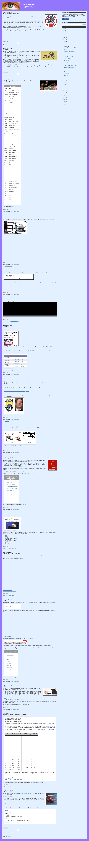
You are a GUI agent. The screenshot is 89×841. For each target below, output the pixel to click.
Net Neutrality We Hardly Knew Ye (10, 301)
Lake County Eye (28, 5)
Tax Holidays (5, 49)
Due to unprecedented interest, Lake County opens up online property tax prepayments (18, 57)
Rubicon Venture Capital (11, 484)
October (65, 71)
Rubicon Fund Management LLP (12, 488)
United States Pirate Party (11, 657)
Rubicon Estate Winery (10, 490)
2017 (64, 44)
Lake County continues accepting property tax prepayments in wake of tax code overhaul (18, 24)
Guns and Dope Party (10, 655)
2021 (64, 37)
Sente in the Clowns (7, 326)
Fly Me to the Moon (7, 217)
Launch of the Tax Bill (7, 235)
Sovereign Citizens (10, 669)
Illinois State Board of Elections (9, 368)
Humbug (4, 271)
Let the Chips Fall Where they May (10, 426)
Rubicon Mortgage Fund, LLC (12, 498)
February (65, 86)
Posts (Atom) (9, 836)
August (65, 75)
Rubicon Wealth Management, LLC (12, 494)
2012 (64, 97)
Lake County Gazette (8, 376)
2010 (64, 101)
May (65, 80)
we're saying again (25, 793)
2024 (64, 32)
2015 (64, 92)
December (66, 46)
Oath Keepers (9, 671)
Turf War (5, 686)
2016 (64, 90)
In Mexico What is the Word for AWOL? (70, 47)
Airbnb (25, 61)
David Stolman (7, 44)
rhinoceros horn (9, 255)
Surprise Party (9, 665)
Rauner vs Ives (13, 442)
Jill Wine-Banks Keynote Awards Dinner (11, 553)
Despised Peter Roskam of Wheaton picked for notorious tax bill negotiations (16, 391)
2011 (64, 99)
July (65, 77)
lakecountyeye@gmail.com (70, 16)
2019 (64, 41)
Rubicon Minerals (9, 496)
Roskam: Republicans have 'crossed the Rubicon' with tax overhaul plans (15, 466)
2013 (64, 95)
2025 (64, 30)
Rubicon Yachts (9, 482)
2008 (64, 104)
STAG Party (9, 663)
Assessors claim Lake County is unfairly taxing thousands (13, 699)
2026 (64, 28)
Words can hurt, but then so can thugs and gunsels (12, 801)
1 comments (12, 595)
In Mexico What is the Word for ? (11, 13)
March (65, 84)
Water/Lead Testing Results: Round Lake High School (14, 714)
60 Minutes (33, 236)
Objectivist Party (9, 667)
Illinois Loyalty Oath (7, 636)
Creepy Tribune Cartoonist (8, 266)
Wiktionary (7, 822)
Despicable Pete (6, 381)
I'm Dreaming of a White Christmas (10, 79)
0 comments (15, 211)
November (66, 69)
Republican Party (9, 673)
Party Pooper (5, 600)
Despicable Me (9, 396)
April (65, 82)
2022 (64, 35)
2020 (64, 39)
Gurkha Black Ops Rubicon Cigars (12, 486)
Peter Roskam (7, 421)
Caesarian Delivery (7, 458)
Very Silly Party (9, 661)
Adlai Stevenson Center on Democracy (10, 530)
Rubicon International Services (12, 492)
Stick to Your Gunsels (7, 791)
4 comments (15, 709)
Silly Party (8, 659)
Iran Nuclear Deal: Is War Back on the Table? (12, 515)
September (66, 73)
